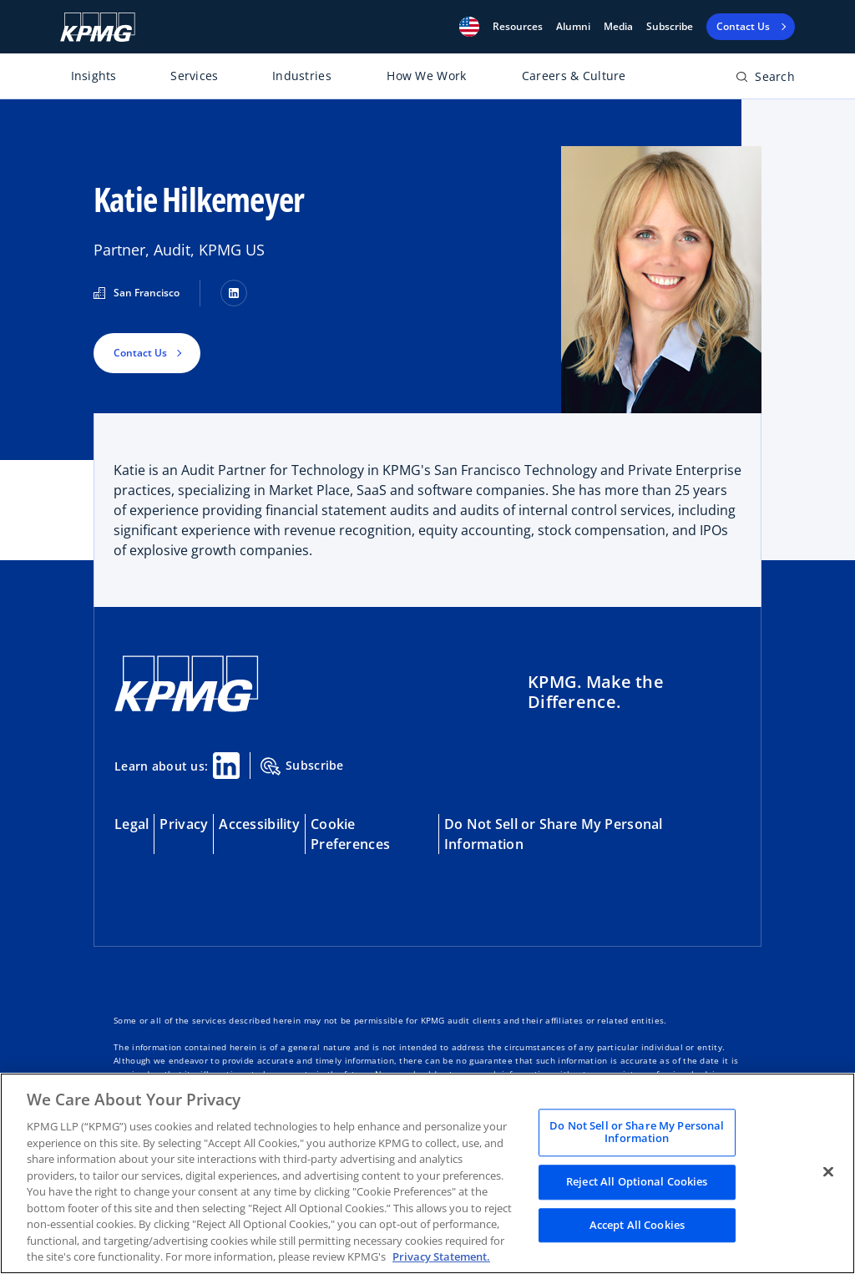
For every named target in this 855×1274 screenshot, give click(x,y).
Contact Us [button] (140, 353)
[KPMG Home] (97, 27)
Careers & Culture (574, 75)
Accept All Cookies (637, 1224)
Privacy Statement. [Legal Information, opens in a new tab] (441, 1256)
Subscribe (669, 26)
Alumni (573, 26)
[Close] (828, 1171)
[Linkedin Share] (226, 765)
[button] (469, 27)
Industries (301, 75)
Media (618, 26)
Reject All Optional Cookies (637, 1181)
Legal (131, 824)
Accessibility (259, 824)
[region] (427, 1173)
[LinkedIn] (233, 293)
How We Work (426, 75)
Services (194, 75)
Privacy (183, 824)
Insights (94, 75)
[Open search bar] (765, 80)
